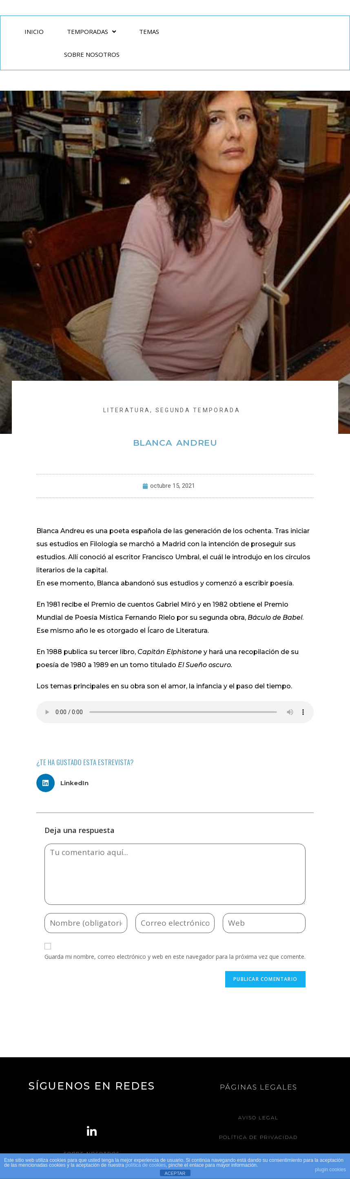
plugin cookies (330, 1169)
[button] (65, 783)
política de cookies (146, 1165)
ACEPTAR (174, 1173)
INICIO (34, 31)
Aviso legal (258, 1117)
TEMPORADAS (91, 32)
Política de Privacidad (258, 1137)
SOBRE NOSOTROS (92, 54)
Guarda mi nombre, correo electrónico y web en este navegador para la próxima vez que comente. (175, 956)
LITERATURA (126, 410)
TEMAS (149, 31)
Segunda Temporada (197, 410)
